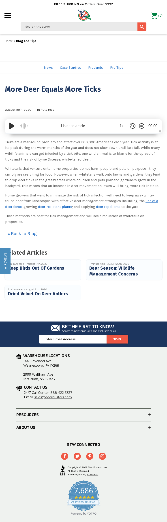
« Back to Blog (22, 233)
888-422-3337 (61, 393)
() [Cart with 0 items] (157, 16)
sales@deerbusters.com (53, 397)
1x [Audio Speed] (122, 126)
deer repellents (108, 207)
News (48, 67)
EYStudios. (92, 474)
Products (95, 67)
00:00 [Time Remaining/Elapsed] (152, 126)
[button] (5, 261)
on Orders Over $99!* (83, 4)
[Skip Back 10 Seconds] (132, 125)
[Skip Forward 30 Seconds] (141, 125)
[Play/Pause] (11, 125)
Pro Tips (116, 67)
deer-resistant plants (55, 207)
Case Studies (70, 67)
